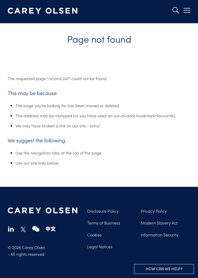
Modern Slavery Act (159, 223)
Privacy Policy (154, 211)
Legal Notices (99, 246)
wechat (35, 229)
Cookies (94, 234)
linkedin (11, 229)
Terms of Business (103, 223)
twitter (23, 229)
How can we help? (164, 268)
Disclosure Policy (103, 211)
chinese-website (51, 229)
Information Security (159, 234)
